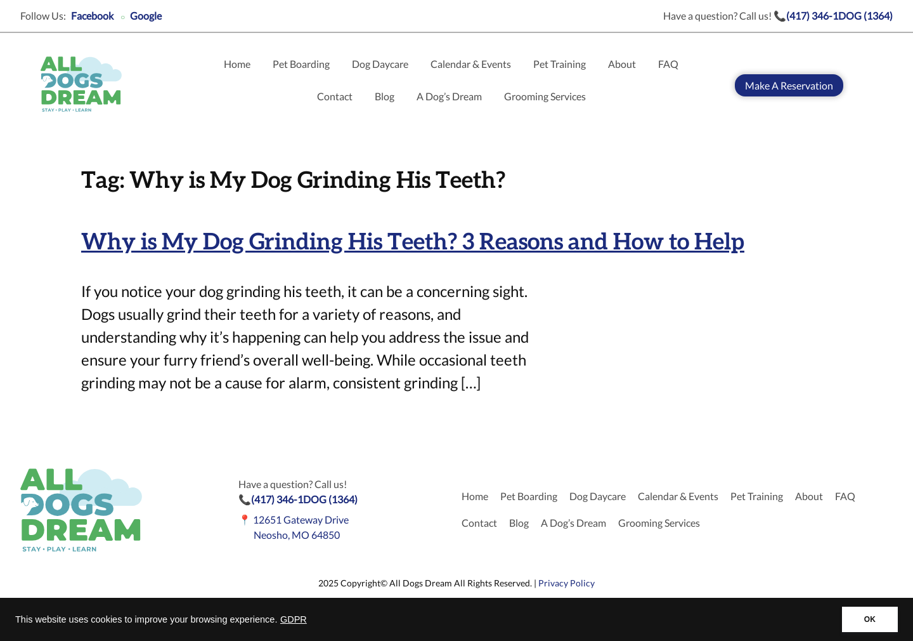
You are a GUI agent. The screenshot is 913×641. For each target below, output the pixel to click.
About (622, 64)
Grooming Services (545, 96)
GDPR (293, 619)
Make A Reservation (789, 85)
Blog (384, 96)
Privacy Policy (566, 583)
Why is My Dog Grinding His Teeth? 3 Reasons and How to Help (412, 242)
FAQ (668, 64)
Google (146, 16)
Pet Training (559, 64)
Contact (335, 96)
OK (870, 619)
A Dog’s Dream (449, 96)
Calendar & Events (471, 64)
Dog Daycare (380, 64)
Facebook (92, 16)
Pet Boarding (301, 64)
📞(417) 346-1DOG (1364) (833, 16)
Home (237, 64)
